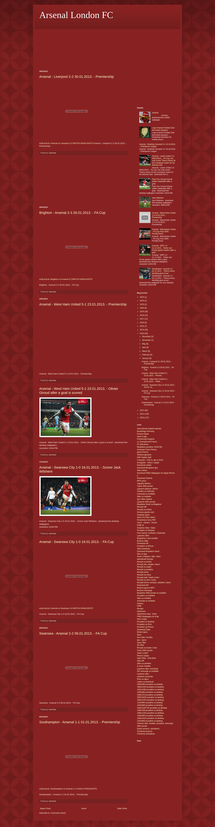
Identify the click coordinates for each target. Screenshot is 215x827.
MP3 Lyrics (141, 481)
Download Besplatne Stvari (148, 551)
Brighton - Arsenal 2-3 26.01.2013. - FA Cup (72, 213)
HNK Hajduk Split (144, 457)
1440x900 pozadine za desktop (150, 705)
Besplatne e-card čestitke (147, 538)
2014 (142, 330)
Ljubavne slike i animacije (147, 669)
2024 (142, 297)
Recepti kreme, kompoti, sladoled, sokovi (154, 582)
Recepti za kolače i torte (147, 648)
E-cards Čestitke (144, 666)
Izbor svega (142, 619)
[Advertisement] (54, 49)
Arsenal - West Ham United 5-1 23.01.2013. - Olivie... (154, 380)
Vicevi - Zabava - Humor (147, 523)
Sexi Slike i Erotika (144, 637)
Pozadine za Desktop (146, 530)
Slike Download (143, 549)
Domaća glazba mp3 (145, 512)
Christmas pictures (144, 731)
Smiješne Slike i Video (146, 528)
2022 (142, 304)
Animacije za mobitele (146, 494)
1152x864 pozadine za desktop (150, 703)
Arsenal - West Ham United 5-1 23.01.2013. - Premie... (154, 374)
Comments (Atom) (58, 813)
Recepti (140, 609)
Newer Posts (45, 808)
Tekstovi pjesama (144, 455)
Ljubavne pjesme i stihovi (147, 489)
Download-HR (143, 585)
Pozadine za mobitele (146, 596)
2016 (142, 322)
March (145, 351)
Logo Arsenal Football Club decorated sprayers (163, 129)
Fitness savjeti (143, 656)
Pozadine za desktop (145, 622)
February (146, 355)
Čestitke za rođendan (146, 491)
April (144, 347)
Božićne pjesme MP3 (146, 588)
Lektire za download (145, 682)
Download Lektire (144, 465)
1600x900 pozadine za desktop (150, 684)
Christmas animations (146, 734)
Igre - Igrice (141, 640)
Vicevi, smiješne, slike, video (149, 556)
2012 (142, 410)
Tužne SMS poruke (145, 486)
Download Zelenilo (144, 478)
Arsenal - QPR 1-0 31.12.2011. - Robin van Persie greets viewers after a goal (164, 249)
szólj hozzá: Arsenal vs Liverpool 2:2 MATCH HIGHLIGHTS (66, 143)
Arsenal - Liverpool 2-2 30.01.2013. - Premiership (76, 77)
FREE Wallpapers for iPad (148, 616)
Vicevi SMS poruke (145, 650)
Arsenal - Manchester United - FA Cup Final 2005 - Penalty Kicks (164, 231)
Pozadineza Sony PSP (146, 520)
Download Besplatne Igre (147, 468)
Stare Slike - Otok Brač (146, 658)
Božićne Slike (142, 541)
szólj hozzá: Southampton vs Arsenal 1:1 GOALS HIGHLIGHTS (68, 789)
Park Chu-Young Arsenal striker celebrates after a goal (162, 181)
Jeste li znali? (142, 653)
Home (83, 808)
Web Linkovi (142, 470)
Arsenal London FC (76, 15)
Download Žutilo (143, 630)
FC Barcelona (142, 444)
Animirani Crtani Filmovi (147, 450)
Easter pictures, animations (148, 729)
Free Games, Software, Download (151, 533)
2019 (142, 311)
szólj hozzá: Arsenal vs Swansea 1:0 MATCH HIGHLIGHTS (66, 608)
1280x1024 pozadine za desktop (150, 718)
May (144, 344)
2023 (142, 301)
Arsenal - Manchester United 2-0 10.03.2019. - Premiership (164, 215)
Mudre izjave (142, 632)
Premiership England (145, 439)
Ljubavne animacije (145, 676)
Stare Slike (141, 643)
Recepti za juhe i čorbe (146, 580)
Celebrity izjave (143, 515)
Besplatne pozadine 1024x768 (149, 447)
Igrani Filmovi (142, 452)
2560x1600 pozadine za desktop (150, 697)
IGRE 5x (140, 525)
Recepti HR (141, 507)
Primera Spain (143, 434)
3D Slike (140, 645)
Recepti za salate (144, 567)
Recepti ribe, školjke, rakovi (148, 564)
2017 (142, 319)
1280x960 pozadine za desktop (150, 692)
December (146, 336)
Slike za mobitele (144, 496)
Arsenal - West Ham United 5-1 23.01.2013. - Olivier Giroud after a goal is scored (78, 391)
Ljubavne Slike (143, 536)
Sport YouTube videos (146, 517)
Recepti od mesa (144, 575)
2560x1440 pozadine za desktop (150, 700)
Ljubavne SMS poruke (146, 502)
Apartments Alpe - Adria (147, 614)
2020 (142, 308)
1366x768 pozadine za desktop (150, 710)
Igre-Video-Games (144, 499)
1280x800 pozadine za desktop (150, 716)
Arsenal (155, 113)
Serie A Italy (142, 436)
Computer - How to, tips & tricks (150, 460)
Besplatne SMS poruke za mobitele (151, 593)
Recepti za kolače (144, 509)
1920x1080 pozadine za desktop (150, 689)
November (146, 340)
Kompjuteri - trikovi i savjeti (148, 463)
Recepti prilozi (143, 572)
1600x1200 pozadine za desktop (150, 713)
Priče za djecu (143, 679)
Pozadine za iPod (144, 624)
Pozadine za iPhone (145, 546)
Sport (139, 635)
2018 (142, 315)
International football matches (149, 429)
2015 (142, 326)
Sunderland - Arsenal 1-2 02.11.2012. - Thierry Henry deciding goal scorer (163, 271)
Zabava (140, 603)
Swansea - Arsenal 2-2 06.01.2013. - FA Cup (73, 633)
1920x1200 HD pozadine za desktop (152, 708)
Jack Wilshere (158, 198)
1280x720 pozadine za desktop (150, 695)
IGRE (139, 606)
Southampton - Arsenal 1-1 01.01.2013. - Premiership (79, 722)
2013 (142, 333)
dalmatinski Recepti (145, 559)
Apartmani (141, 611)
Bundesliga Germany (145, 431)
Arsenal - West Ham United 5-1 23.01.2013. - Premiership (83, 304)
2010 (142, 418)
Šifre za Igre (142, 554)
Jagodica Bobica (144, 483)
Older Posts (122, 808)
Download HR (142, 543)
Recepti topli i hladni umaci (148, 577)
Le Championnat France (147, 442)
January (145, 358)
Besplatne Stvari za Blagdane (149, 504)
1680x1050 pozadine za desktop (150, 687)
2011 (142, 414)
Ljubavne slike (143, 674)
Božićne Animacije (144, 590)
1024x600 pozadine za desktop (150, 721)
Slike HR (140, 661)
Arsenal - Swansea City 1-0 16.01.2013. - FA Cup (76, 542)
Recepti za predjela (145, 569)
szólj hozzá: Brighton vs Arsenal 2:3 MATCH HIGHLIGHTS (65, 279)
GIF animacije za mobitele (148, 671)
